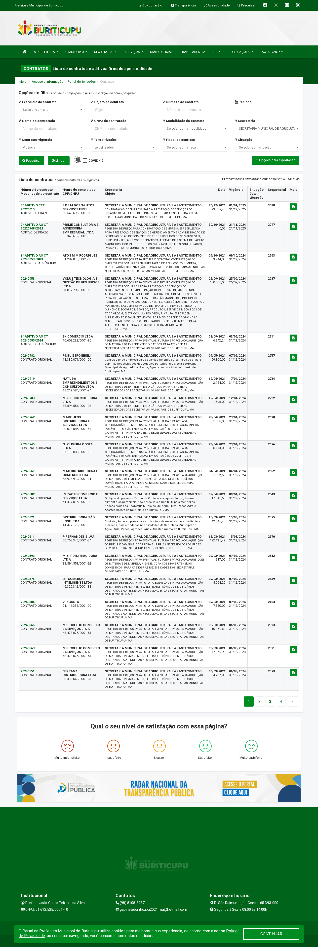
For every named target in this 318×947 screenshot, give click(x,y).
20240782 (28, 355)
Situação (243, 140)
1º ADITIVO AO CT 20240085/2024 (34, 338)
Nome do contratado (37, 121)
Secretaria (245, 121)
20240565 (28, 625)
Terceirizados (104, 140)
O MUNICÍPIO (76, 52)
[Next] (281, 701)
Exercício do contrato (37, 102)
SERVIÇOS (134, 52)
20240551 (28, 671)
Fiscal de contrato (179, 140)
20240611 (28, 536)
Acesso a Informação (47, 81)
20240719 (28, 378)
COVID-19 (96, 160)
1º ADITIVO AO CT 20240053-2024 (34, 257)
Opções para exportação (275, 160)
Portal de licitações (82, 81)
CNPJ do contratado (108, 121)
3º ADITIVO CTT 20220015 (33, 207)
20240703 (28, 398)
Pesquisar (31, 160)
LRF (217, 52)
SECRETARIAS (105, 52)
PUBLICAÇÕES (240, 52)
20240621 (28, 517)
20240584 (28, 602)
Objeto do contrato (107, 102)
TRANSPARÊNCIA (192, 52)
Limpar (59, 160)
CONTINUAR (271, 934)
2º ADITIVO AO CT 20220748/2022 (34, 226)
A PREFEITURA (46, 52)
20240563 (28, 648)
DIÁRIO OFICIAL (161, 52)
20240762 (28, 417)
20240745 (28, 444)
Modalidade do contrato (183, 121)
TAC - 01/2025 (271, 52)
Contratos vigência (35, 140)
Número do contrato (181, 102)
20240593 (28, 556)
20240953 (28, 278)
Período (243, 102)
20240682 (28, 494)
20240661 (28, 471)
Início (23, 81)
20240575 (28, 579)
